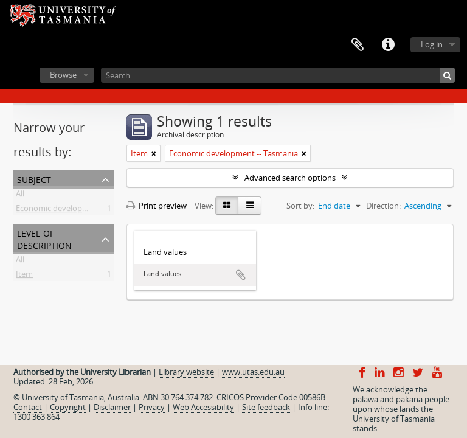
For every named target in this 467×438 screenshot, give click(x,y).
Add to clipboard (241, 275)
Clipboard (357, 45)
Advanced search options (290, 177)
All (20, 195)
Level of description (44, 238)
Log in (432, 44)
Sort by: (300, 205)
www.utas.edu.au (253, 371)
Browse (63, 74)
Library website (186, 371)
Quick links (388, 45)
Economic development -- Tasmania (80, 210)
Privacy (152, 406)
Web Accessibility (203, 406)
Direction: (383, 205)
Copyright (68, 406)
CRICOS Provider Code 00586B (270, 397)
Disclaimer (112, 406)
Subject (34, 178)
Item (24, 276)
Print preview (156, 205)
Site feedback (266, 406)
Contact (27, 406)
